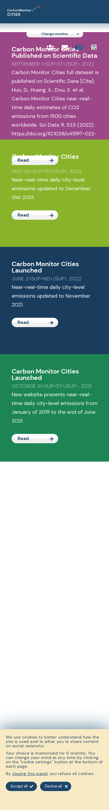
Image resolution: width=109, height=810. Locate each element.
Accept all (21, 786)
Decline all (56, 786)
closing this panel (30, 773)
